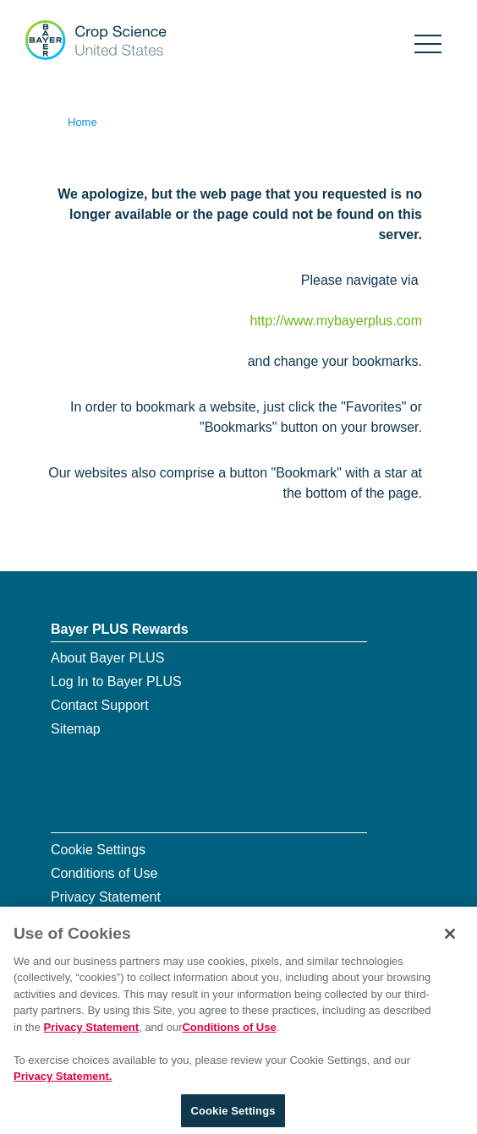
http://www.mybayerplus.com (335, 320)
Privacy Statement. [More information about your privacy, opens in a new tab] (63, 1079)
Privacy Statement (106, 897)
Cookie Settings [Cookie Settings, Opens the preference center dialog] (232, 1113)
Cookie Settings (98, 849)
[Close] (450, 936)
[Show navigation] (428, 41)
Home (82, 122)
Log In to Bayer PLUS (116, 681)
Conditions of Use (104, 873)
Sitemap (76, 729)
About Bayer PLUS (107, 658)
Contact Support (100, 705)
